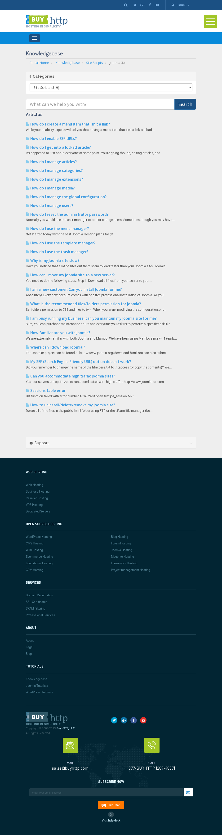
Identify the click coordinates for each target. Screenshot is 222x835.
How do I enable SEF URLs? (51, 138)
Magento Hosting (122, 556)
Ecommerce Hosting (39, 556)
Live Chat (114, 805)
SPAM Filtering (35, 608)
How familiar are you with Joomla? (58, 332)
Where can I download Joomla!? (55, 347)
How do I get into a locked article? (58, 147)
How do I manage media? (50, 188)
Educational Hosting (39, 563)
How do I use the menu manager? (57, 228)
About (30, 640)
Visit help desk (111, 820)
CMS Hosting (34, 543)
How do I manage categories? (54, 170)
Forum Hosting (121, 543)
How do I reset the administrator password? (67, 214)
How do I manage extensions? (54, 179)
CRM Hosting (34, 570)
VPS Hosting (34, 505)
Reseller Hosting (37, 498)
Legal (29, 647)
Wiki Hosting (34, 550)
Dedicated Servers (38, 511)
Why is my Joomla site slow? (52, 260)
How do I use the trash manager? (57, 251)
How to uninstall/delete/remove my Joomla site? (70, 405)
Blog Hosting (119, 536)
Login (180, 5)
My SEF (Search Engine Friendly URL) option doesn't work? (78, 361)
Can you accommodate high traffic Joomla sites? (70, 376)
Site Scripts (94, 62)
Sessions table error (46, 390)
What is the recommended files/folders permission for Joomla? (83, 303)
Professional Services (40, 615)
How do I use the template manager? (60, 243)
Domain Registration (39, 595)
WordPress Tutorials (39, 692)
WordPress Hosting (39, 536)
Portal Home (39, 62)
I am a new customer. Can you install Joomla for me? (74, 289)
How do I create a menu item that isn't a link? (68, 124)
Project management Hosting (130, 570)
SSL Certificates (36, 602)
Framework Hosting (124, 563)
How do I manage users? (49, 205)
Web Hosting (34, 485)
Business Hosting (37, 491)
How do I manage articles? (51, 161)
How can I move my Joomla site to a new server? (70, 275)
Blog (29, 653)
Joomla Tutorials (37, 685)
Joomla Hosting (121, 550)
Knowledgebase (67, 62)
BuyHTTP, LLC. (66, 728)
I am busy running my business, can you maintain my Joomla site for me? (91, 318)
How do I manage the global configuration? (66, 196)
